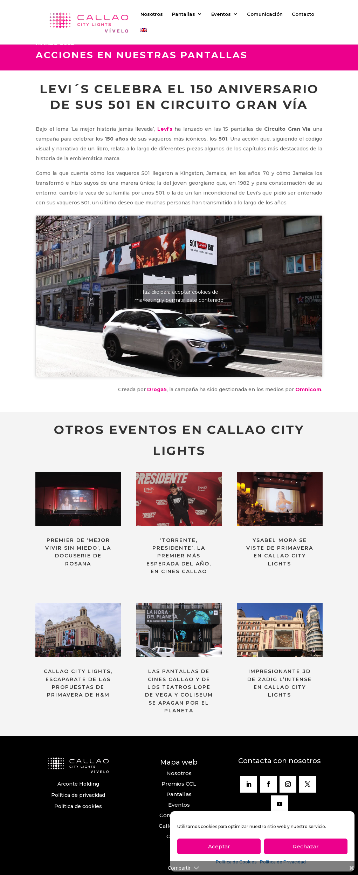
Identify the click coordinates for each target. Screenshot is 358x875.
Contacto (303, 14)
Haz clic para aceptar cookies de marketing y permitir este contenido (179, 296)
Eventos (221, 14)
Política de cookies (78, 806)
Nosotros (151, 14)
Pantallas (183, 14)
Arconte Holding (78, 784)
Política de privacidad (78, 795)
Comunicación (265, 14)
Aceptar (219, 846)
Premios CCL (178, 783)
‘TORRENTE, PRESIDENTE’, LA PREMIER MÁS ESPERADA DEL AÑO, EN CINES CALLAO (178, 556)
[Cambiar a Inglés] (143, 36)
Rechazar (306, 846)
